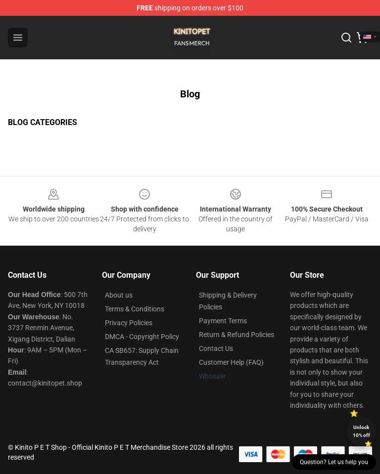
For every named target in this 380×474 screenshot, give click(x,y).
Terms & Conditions (134, 309)
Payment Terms (223, 321)
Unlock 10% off (361, 431)
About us (119, 295)
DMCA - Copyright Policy (142, 337)
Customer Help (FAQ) (231, 362)
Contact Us (216, 348)
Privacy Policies (128, 323)
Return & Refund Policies (236, 335)
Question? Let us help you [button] (334, 462)
